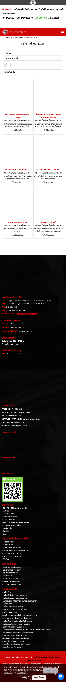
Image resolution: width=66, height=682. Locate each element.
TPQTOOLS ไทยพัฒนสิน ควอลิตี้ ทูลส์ (26, 419)
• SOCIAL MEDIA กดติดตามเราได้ (14, 508)
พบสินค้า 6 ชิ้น (9, 72)
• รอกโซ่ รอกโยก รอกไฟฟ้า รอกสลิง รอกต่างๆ (19, 615)
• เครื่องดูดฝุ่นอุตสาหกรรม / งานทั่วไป (16, 624)
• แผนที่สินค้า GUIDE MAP (12, 547)
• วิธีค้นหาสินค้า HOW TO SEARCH (15, 550)
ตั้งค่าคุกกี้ (25, 677)
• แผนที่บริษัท (7, 528)
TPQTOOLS (17, 409)
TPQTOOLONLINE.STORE (20, 412)
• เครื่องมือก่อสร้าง (9, 612)
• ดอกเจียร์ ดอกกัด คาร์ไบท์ (12, 647)
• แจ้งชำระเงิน (7, 575)
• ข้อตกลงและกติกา (9, 516)
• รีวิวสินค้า (6, 559)
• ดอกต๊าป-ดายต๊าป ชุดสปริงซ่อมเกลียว (17, 644)
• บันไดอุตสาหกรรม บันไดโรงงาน (14, 635)
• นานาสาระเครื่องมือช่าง (11, 525)
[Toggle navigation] (62, 32)
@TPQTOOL (19, 422)
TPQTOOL (17, 415)
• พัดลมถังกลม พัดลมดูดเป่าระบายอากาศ (17, 632)
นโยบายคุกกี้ (21, 672)
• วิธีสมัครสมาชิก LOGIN (11, 581)
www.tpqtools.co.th (19, 425)
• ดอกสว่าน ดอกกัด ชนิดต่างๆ (13, 641)
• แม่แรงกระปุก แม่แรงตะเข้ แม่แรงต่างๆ (17, 618)
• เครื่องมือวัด (7, 603)
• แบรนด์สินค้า (7, 544)
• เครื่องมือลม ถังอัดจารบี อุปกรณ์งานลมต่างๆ (19, 601)
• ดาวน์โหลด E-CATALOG (11, 553)
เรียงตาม (8, 53)
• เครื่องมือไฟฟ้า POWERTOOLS (14, 595)
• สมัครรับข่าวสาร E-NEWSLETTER (15, 522)
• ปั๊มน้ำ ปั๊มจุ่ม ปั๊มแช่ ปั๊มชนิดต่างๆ (14, 627)
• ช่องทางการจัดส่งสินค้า (11, 578)
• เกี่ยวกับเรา (6, 511)
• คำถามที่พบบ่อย (8, 519)
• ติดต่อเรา (6, 531)
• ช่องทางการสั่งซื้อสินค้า (11, 570)
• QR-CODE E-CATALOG (12, 556)
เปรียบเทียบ (18, 130)
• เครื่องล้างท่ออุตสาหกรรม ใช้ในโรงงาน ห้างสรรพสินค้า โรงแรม (26, 629)
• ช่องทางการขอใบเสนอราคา (13, 567)
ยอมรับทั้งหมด (39, 677)
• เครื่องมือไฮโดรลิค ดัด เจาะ (12, 606)
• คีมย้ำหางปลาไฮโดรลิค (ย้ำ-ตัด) (14, 609)
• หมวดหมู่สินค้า (8, 542)
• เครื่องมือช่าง (7, 592)
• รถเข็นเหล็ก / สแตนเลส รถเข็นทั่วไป (16, 638)
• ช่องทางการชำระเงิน (10, 572)
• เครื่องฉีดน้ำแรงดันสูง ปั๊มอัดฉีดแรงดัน (17, 621)
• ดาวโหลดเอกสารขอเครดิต (12, 584)
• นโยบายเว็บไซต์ (8, 513)
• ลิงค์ (4, 534)
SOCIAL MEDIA (8, 405)
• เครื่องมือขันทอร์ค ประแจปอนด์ (14, 598)
